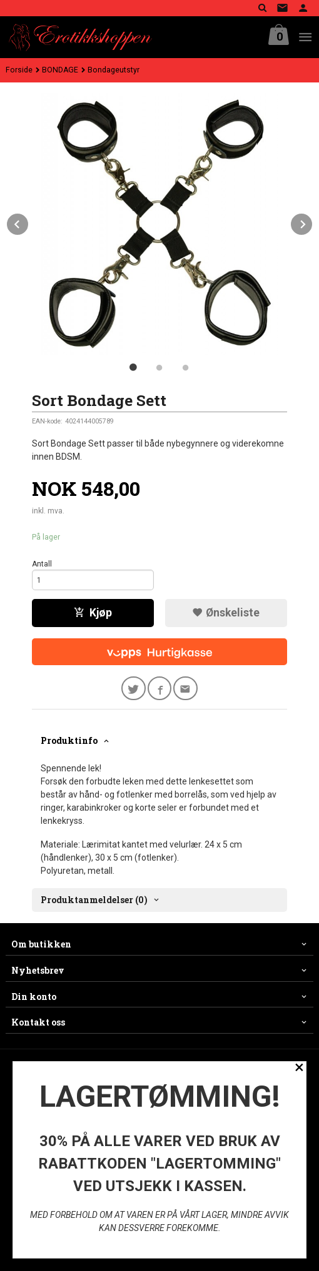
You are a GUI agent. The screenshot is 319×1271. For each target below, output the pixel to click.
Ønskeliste (226, 612)
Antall (42, 564)
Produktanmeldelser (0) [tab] (94, 900)
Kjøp (93, 612)
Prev (28, 222)
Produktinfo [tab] (69, 740)
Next (312, 222)
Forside (19, 70)
